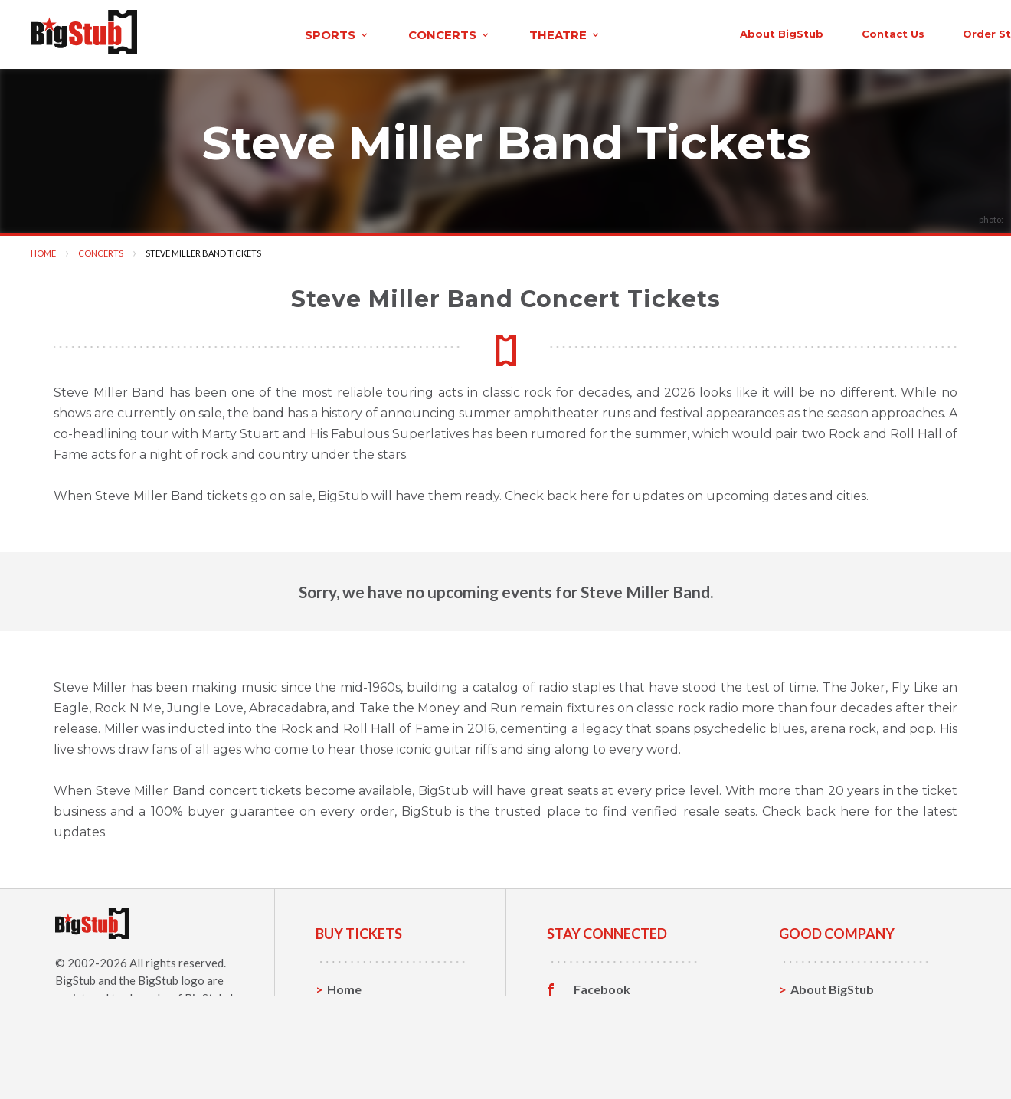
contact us (749, 32)
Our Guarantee (833, 1058)
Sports (346, 1010)
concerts (316, 33)
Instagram (603, 1035)
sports (204, 33)
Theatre (350, 1058)
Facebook (602, 987)
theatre (432, 33)
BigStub (75, 978)
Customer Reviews (627, 1058)
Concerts (100, 251)
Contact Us (822, 1010)
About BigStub (637, 32)
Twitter (595, 1011)
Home (43, 251)
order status (855, 32)
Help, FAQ (819, 1034)
